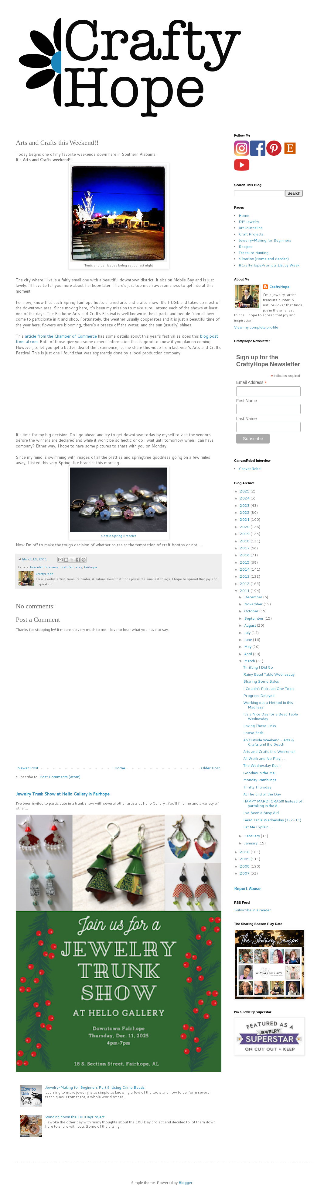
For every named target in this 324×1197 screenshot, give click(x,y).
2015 (245, 562)
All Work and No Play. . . (264, 758)
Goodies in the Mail (259, 772)
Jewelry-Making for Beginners (265, 240)
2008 (245, 866)
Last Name (246, 418)
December (253, 597)
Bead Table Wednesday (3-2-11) (272, 820)
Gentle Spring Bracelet (118, 535)
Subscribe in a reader (252, 910)
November (254, 604)
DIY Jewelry (249, 221)
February (252, 835)
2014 (245, 569)
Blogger (186, 1182)
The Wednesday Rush (262, 765)
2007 (245, 873)
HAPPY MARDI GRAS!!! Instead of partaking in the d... (272, 803)
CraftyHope (279, 286)
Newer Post (27, 768)
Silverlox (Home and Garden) (264, 258)
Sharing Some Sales (261, 681)
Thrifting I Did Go (258, 667)
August (250, 625)
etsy (79, 567)
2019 (245, 533)
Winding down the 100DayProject (74, 1116)
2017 (245, 548)
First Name (246, 400)
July (247, 632)
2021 (245, 519)
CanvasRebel (250, 468)
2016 (245, 555)
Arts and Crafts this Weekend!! (269, 751)
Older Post (210, 768)
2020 (245, 526)
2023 (245, 505)
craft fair (67, 567)
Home (119, 768)
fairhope (90, 567)
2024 (245, 498)
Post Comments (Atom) (59, 776)
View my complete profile (256, 327)
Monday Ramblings (259, 779)
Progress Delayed (259, 695)
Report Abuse (247, 889)
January (251, 843)
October (251, 611)
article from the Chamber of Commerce (61, 336)
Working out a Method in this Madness (268, 704)
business (52, 567)
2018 (245, 541)
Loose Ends (253, 732)
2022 (245, 512)
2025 (245, 491)
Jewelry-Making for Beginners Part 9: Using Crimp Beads (95, 1087)
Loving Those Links (259, 725)
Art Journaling (251, 227)
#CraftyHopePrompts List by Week (269, 265)
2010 (245, 851)
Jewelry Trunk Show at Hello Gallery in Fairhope (63, 794)
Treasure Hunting (253, 252)
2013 (245, 576)
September (254, 618)
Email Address (251, 382)
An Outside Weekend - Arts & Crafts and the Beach (268, 742)
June (248, 639)
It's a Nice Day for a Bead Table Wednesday (270, 716)
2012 (245, 583)
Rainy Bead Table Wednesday (269, 674)
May (248, 646)
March (250, 660)
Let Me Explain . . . (258, 827)
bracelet (36, 567)
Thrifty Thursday (257, 787)
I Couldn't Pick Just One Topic (268, 688)
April (248, 653)
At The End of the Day (262, 794)
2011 (245, 590)
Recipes (245, 246)
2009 (245, 858)
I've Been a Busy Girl (261, 812)
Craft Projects (251, 234)
